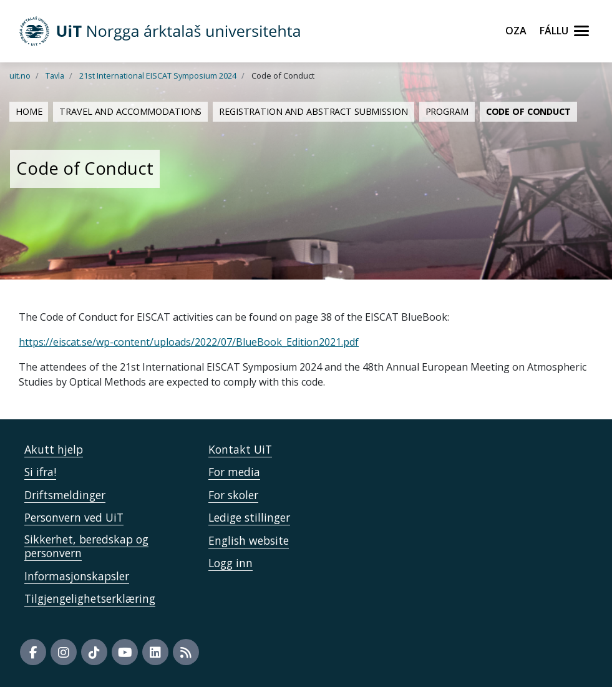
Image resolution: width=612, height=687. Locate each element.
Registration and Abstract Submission (313, 111)
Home (29, 111)
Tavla (55, 75)
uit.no (20, 75)
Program (447, 111)
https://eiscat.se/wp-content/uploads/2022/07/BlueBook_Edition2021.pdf (189, 342)
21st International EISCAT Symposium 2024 (157, 75)
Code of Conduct (528, 111)
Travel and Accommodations (130, 111)
